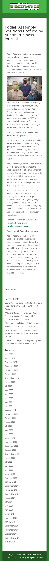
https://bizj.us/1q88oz (16, 135)
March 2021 (10, 514)
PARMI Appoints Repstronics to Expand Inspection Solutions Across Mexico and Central (21, 333)
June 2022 (9, 466)
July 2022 (8, 462)
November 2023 (11, 414)
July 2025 (8, 386)
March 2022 (10, 474)
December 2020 (11, 526)
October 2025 (10, 374)
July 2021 (8, 502)
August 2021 (10, 498)
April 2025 (9, 398)
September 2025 (12, 378)
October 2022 (10, 450)
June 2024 (9, 402)
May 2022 (9, 470)
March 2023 (10, 438)
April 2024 (9, 406)
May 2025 (9, 394)
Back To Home (11, 289)
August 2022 (10, 458)
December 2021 (11, 486)
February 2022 (11, 478)
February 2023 (11, 442)
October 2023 (10, 418)
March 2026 (10, 358)
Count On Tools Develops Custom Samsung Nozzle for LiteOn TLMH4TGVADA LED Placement (23, 306)
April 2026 (9, 354)
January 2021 (10, 522)
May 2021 (9, 506)
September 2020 (12, 538)
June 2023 (9, 430)
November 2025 (11, 370)
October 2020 (10, 534)
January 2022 (10, 482)
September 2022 (12, 454)
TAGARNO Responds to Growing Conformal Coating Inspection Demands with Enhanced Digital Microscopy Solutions (23, 316)
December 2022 (11, 446)
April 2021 (9, 510)
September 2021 (12, 494)
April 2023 (9, 434)
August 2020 (10, 542)
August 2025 (10, 382)
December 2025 (11, 366)
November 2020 (11, 530)
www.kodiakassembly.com (18, 226)
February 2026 (11, 362)
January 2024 (10, 410)
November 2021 (11, 490)
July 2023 (8, 426)
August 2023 (10, 422)
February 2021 (11, 518)
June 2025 (9, 390)
